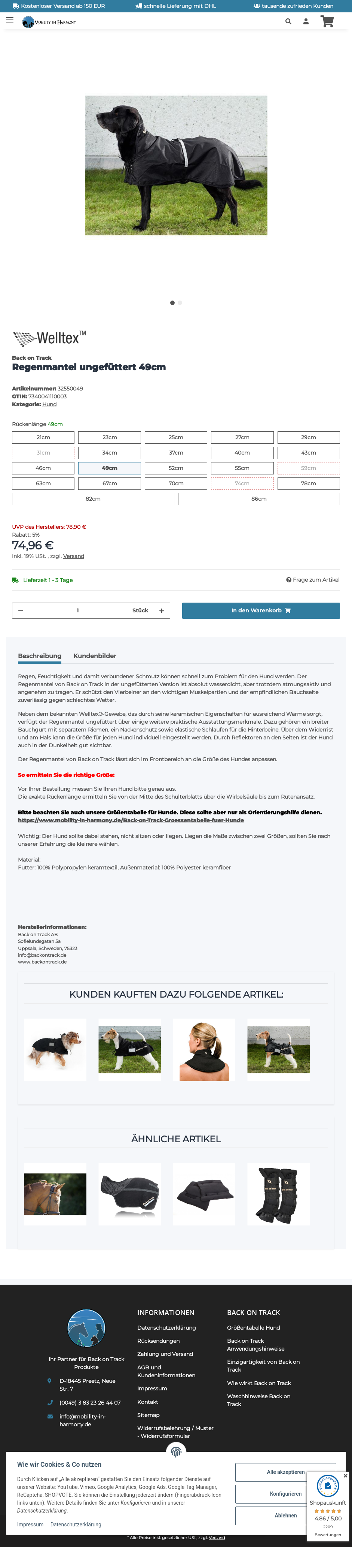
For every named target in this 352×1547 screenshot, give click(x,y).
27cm (249, 437)
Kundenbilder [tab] (94, 656)
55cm (249, 467)
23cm (116, 437)
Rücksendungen (158, 1341)
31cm (50, 452)
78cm (316, 483)
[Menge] (77, 610)
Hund (49, 404)
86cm (266, 498)
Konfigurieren (284, 1494)
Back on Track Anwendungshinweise (255, 1345)
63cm (50, 483)
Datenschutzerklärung (77, 1525)
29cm (316, 437)
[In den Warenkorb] (18, 39)
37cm (183, 452)
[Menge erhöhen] (161, 610)
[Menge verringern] (20, 610)
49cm (117, 467)
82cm (100, 498)
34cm (117, 452)
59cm (316, 467)
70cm (183, 483)
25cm (183, 437)
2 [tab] (180, 303)
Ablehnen (284, 1516)
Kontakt (147, 1402)
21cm (50, 437)
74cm (249, 483)
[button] (288, 21)
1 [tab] (172, 303)
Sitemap (148, 1415)
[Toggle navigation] (9, 17)
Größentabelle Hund (253, 1327)
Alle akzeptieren (284, 1472)
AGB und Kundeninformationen (166, 1371)
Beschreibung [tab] (39, 656)
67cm (116, 483)
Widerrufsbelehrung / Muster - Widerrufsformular (175, 1432)
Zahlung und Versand (165, 1354)
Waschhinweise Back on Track (258, 1400)
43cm (316, 452)
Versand (73, 556)
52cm (183, 467)
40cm (250, 452)
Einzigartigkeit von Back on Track (263, 1365)
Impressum (31, 1525)
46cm (51, 467)
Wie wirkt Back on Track (259, 1383)
